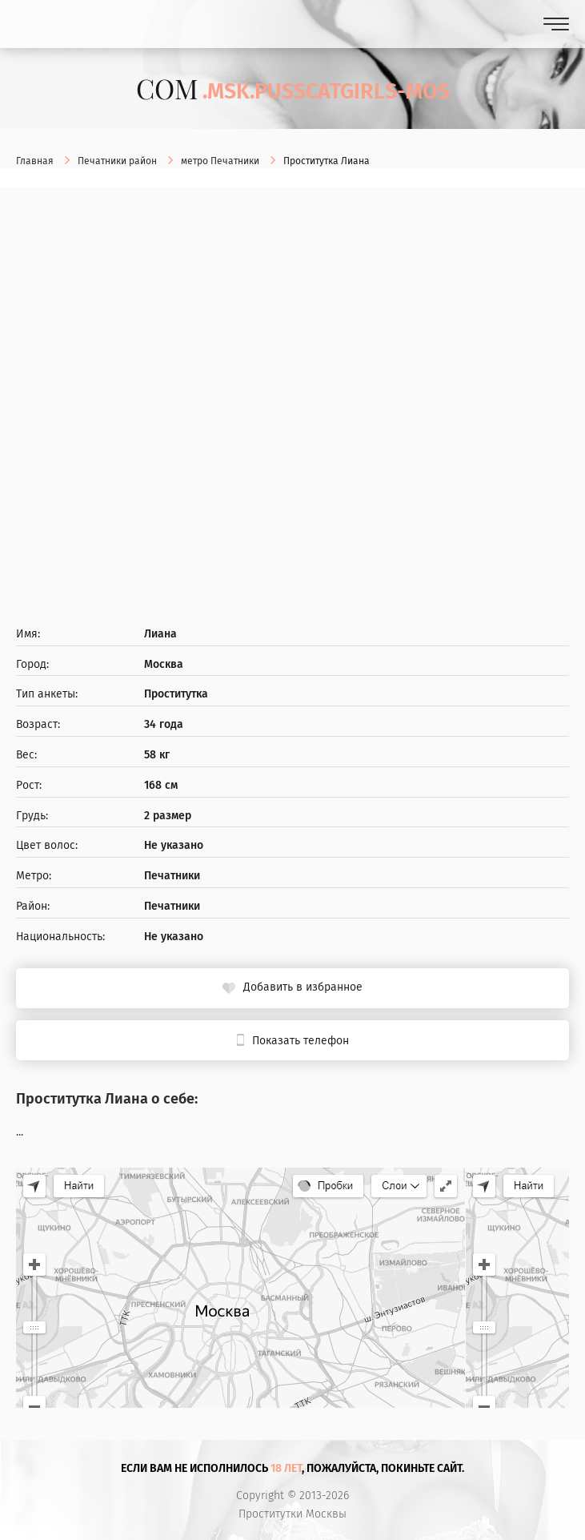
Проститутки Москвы (292, 1514)
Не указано (173, 845)
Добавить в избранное (303, 987)
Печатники (172, 876)
